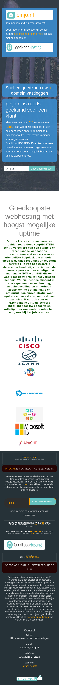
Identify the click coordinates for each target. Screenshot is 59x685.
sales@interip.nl (31, 647)
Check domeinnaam (42, 501)
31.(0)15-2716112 (31, 657)
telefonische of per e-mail (28, 33)
